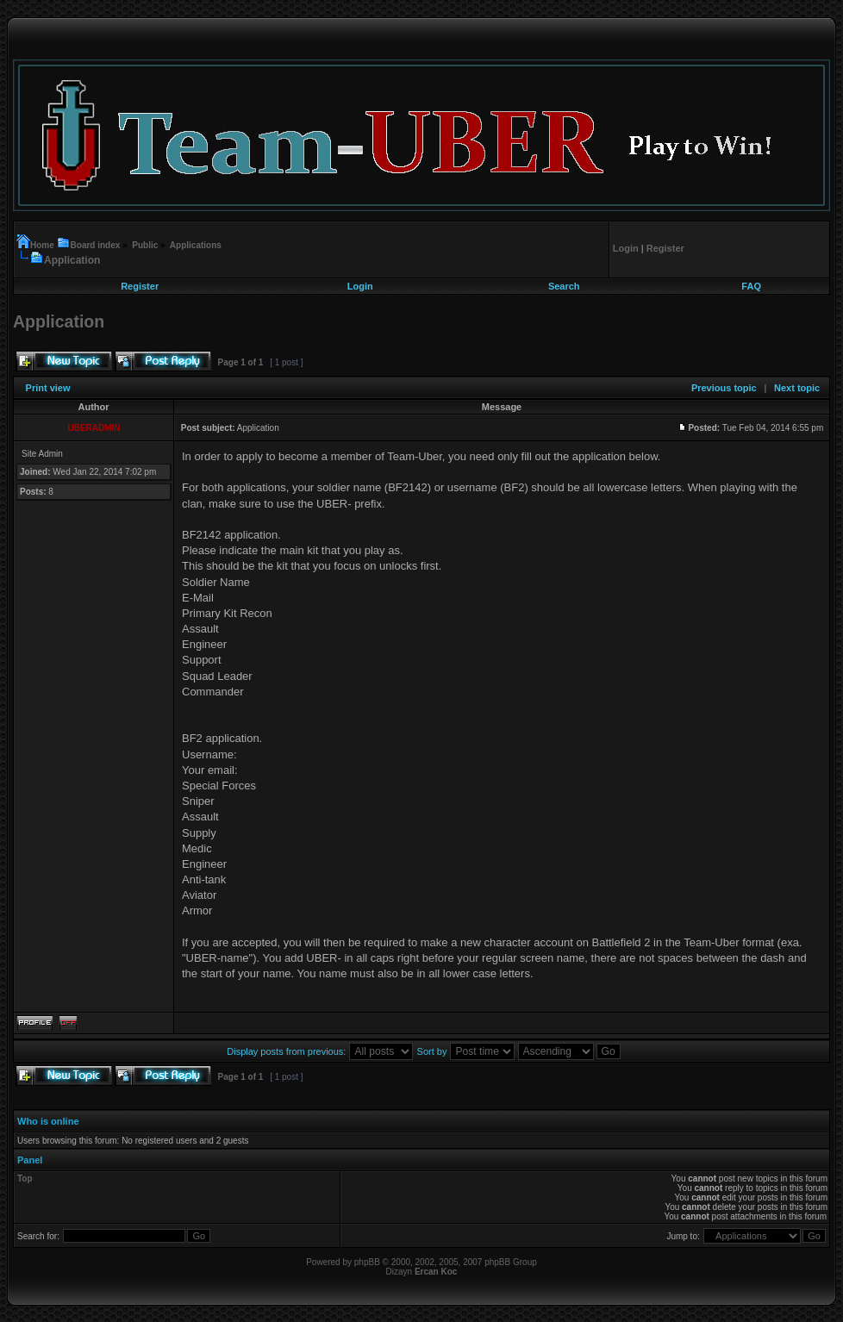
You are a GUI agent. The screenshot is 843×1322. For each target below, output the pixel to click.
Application (72, 260)
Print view (48, 388)
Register (140, 286)
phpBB (367, 1262)
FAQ (751, 286)
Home (43, 245)
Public (145, 245)
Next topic (797, 388)
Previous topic (724, 388)
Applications (196, 245)
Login (360, 286)
